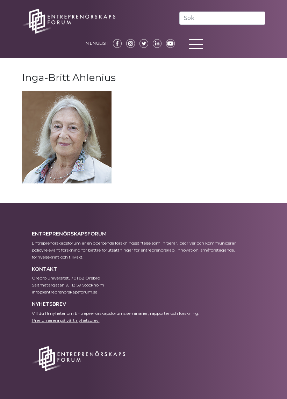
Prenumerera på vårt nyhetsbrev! (66, 320)
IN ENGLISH (96, 43)
